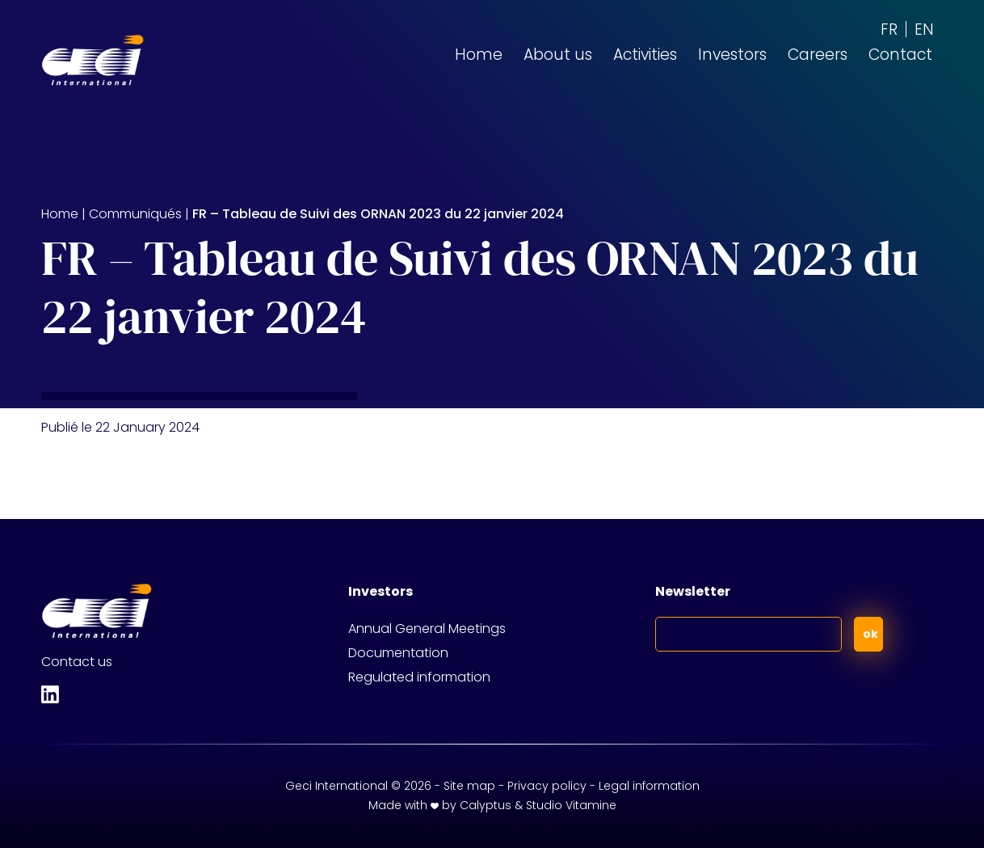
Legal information (649, 786)
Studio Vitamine (571, 805)
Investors (732, 54)
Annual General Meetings (427, 628)
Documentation (398, 652)
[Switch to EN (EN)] (924, 29)
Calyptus (485, 805)
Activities (645, 54)
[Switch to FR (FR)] (889, 29)
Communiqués (135, 214)
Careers (817, 54)
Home (479, 54)
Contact (900, 54)
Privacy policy (547, 786)
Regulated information (419, 677)
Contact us (76, 661)
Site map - (475, 786)
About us (558, 54)
